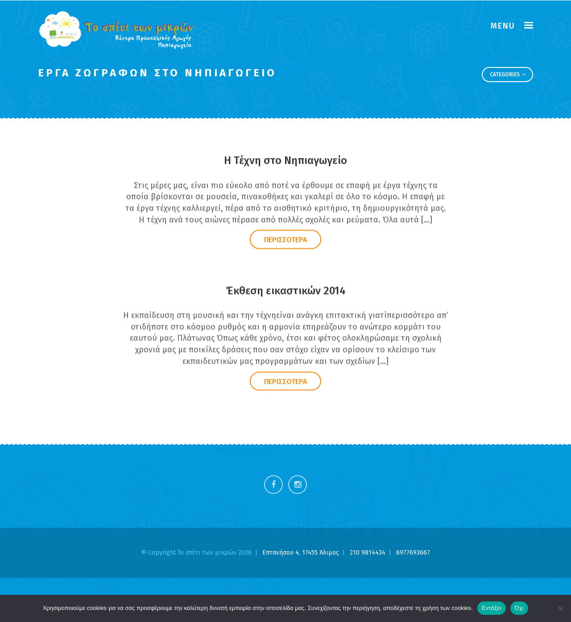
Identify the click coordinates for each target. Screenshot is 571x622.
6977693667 (413, 552)
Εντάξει (491, 608)
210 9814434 (368, 552)
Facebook (273, 484)
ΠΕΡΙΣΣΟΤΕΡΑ (285, 240)
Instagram (297, 484)
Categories (507, 74)
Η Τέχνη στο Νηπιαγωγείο (285, 161)
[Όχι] (559, 608)
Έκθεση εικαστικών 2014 (286, 291)
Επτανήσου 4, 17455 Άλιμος (301, 552)
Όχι (519, 608)
